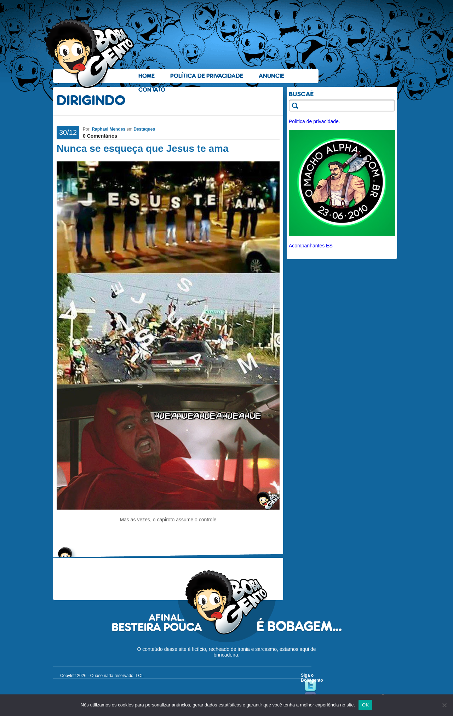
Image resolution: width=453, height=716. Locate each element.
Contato (151, 90)
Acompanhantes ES (311, 245)
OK (365, 705)
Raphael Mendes (108, 129)
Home (146, 76)
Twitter (310, 686)
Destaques (144, 129)
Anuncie (271, 76)
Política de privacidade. (314, 121)
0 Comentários (100, 136)
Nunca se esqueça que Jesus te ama (143, 148)
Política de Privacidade (206, 76)
